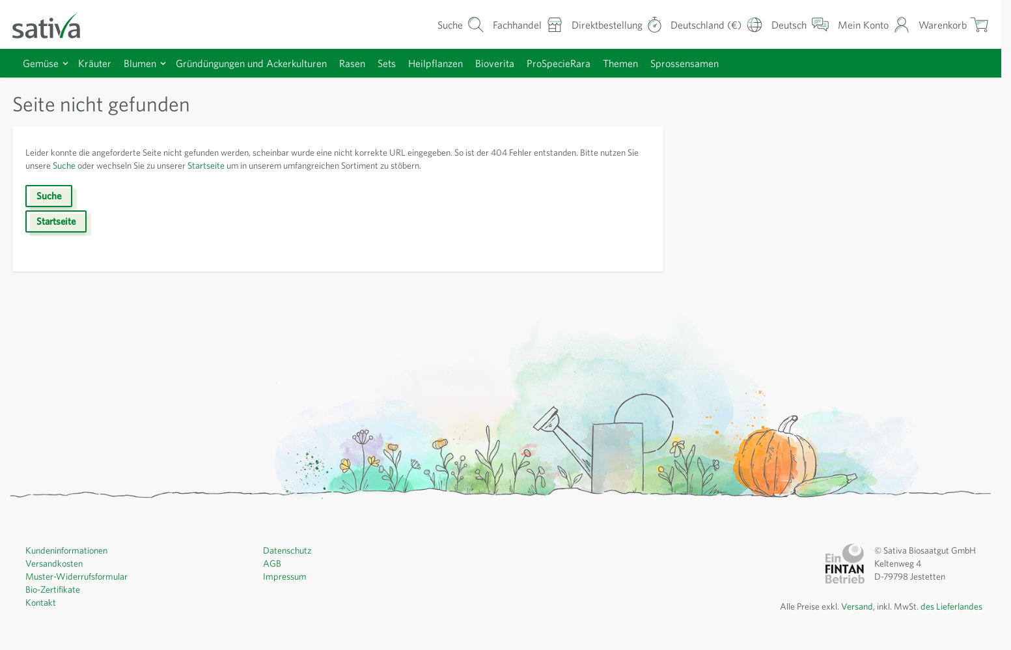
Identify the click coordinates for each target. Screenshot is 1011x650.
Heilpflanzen (435, 63)
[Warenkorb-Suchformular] (461, 24)
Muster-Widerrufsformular (75, 576)
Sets (387, 63)
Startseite (206, 165)
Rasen (352, 63)
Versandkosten (53, 563)
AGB (272, 563)
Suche (64, 165)
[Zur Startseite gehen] (54, 24)
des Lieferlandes (952, 606)
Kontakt (40, 602)
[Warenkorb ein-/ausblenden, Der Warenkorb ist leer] (954, 24)
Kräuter (94, 63)
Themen (620, 63)
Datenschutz (287, 549)
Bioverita (494, 63)
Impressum (284, 576)
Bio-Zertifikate (52, 589)
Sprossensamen (684, 63)
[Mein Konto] (874, 24)
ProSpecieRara (558, 63)
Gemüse (41, 63)
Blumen (140, 63)
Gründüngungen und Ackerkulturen (251, 63)
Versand (858, 606)
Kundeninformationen (65, 549)
